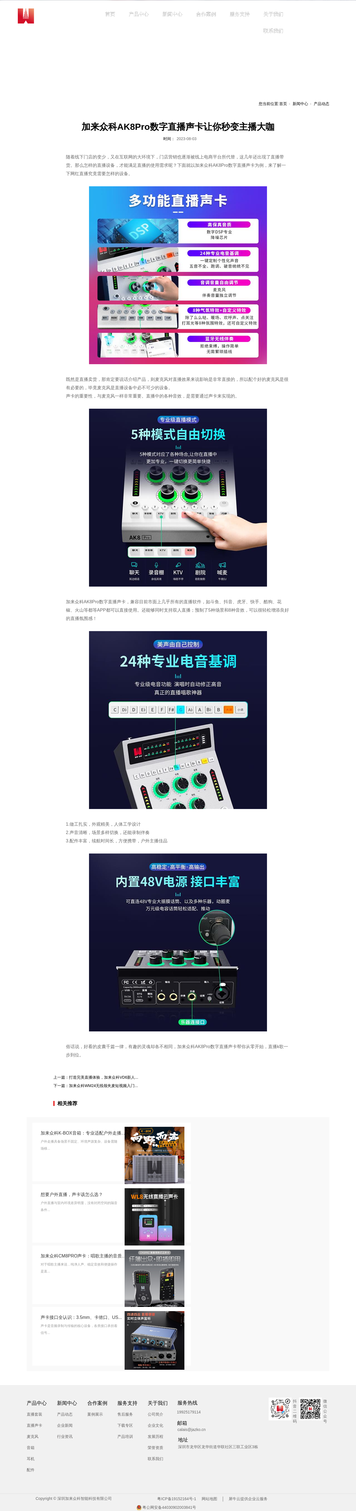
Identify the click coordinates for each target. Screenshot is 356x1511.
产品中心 (139, 14)
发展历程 (155, 1436)
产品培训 (125, 1436)
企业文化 (155, 1425)
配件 (30, 1470)
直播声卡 (34, 1425)
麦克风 (32, 1436)
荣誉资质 (155, 1447)
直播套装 (34, 1414)
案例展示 (95, 1414)
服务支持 (240, 14)
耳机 (30, 1459)
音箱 (30, 1447)
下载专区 (125, 1425)
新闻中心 (172, 14)
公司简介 (155, 1414)
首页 (110, 14)
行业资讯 (65, 1436)
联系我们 (273, 31)
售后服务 (125, 1414)
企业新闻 (65, 1425)
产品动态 (321, 103)
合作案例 (206, 14)
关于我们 (273, 14)
